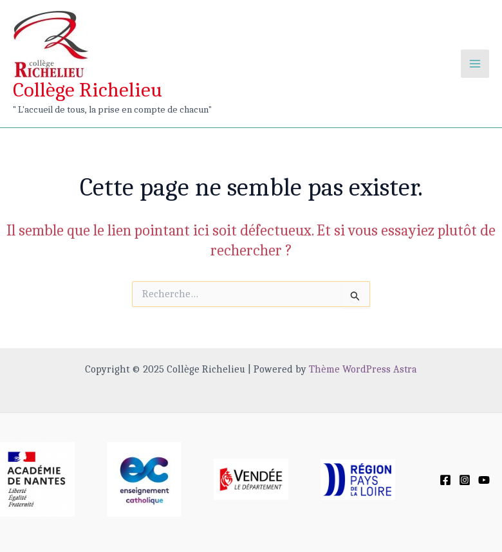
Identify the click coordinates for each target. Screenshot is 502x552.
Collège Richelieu (87, 90)
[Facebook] (445, 480)
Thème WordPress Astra (363, 369)
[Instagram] (464, 480)
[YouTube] (484, 480)
